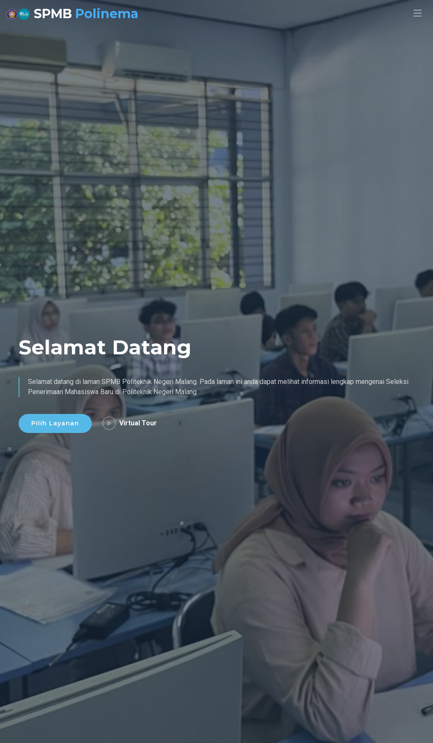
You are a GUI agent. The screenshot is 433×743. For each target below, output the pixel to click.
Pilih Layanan (55, 423)
